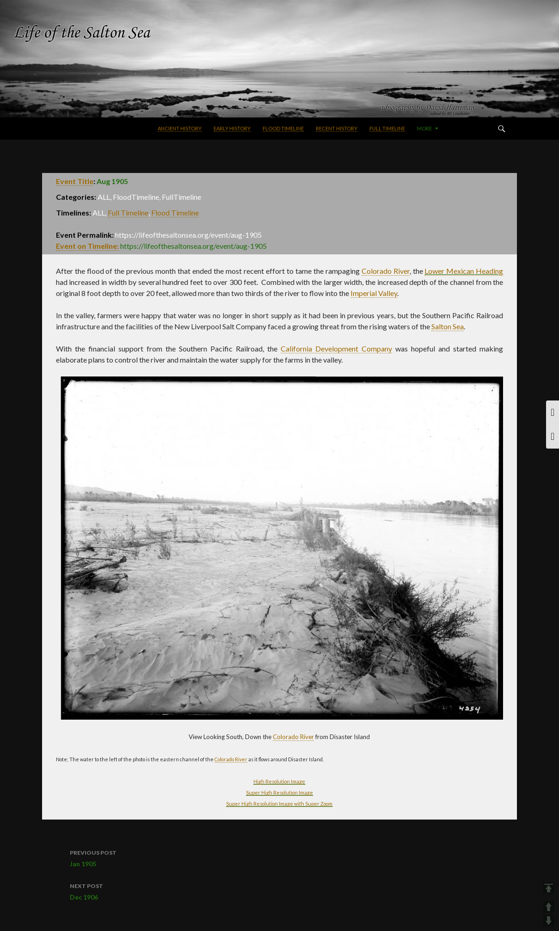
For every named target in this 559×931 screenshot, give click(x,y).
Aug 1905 (112, 181)
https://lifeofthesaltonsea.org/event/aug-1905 (193, 245)
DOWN (548, 920)
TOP (548, 888)
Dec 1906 (279, 891)
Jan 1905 (279, 857)
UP (548, 907)
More (424, 128)
